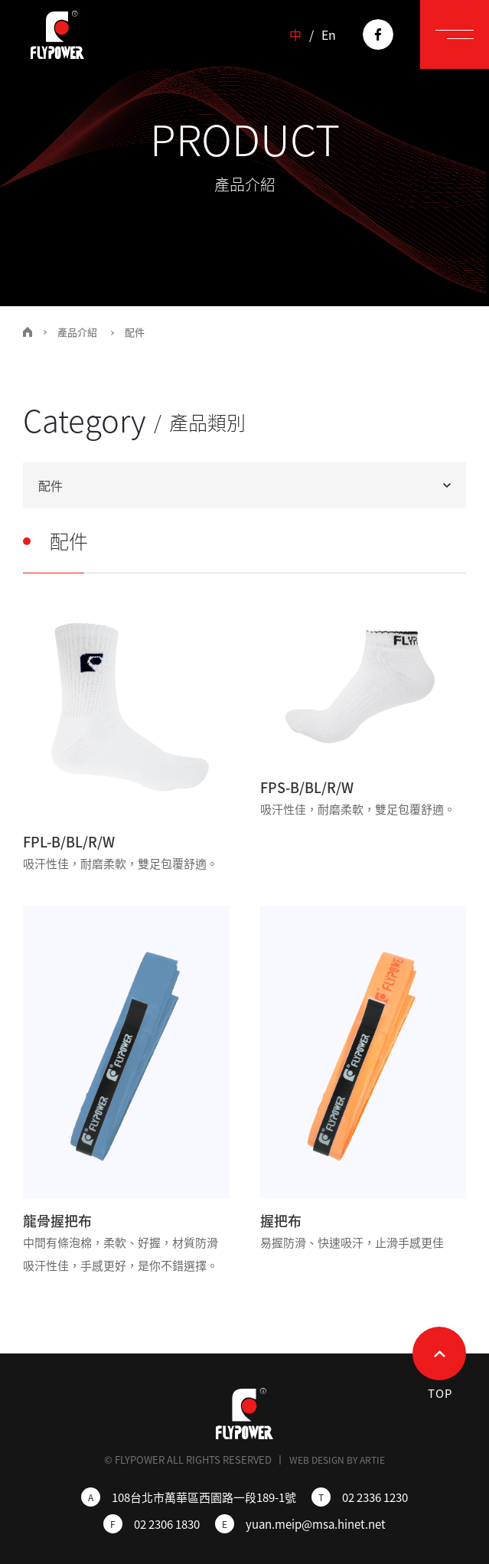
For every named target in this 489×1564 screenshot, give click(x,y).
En (328, 34)
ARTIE (372, 1460)
